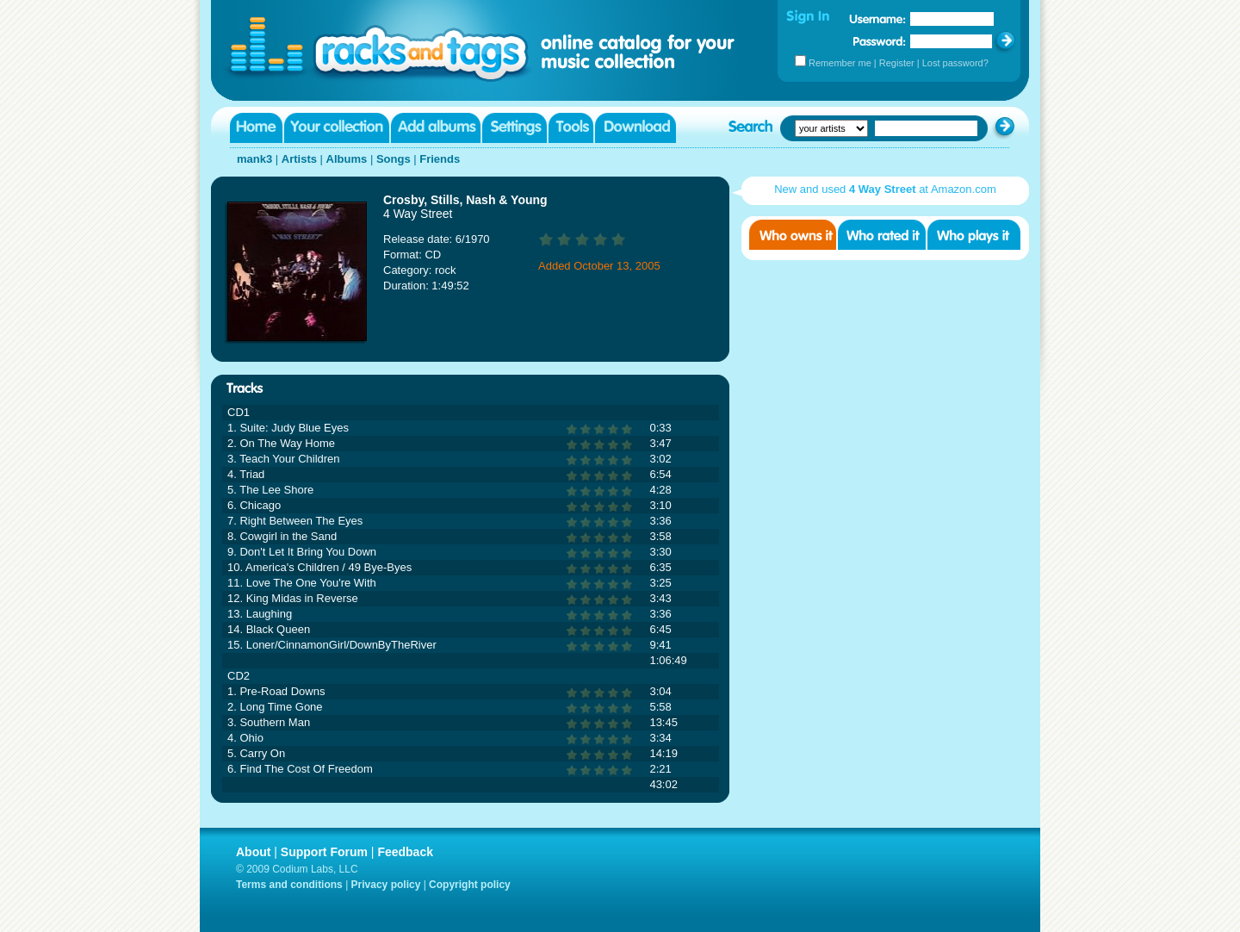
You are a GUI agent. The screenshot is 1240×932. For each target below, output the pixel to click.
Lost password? (955, 63)
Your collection (336, 128)
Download (635, 128)
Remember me (840, 63)
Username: (877, 19)
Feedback (405, 852)
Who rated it (882, 235)
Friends (439, 158)
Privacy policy (386, 885)
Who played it (973, 235)
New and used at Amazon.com (885, 189)
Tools (571, 128)
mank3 (254, 158)
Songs (393, 158)
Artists (299, 158)
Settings (514, 128)
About (253, 852)
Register (896, 63)
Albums (347, 158)
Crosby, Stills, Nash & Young (465, 200)
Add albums (435, 128)
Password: (879, 41)
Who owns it (792, 235)
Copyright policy (470, 885)
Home (256, 128)
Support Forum (324, 852)
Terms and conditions (289, 885)
